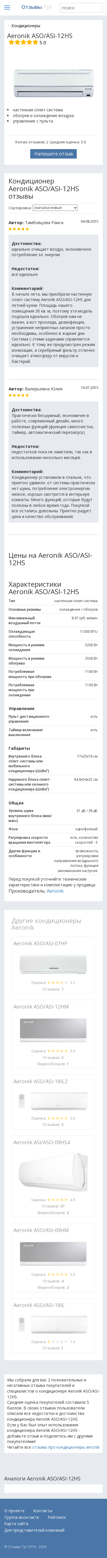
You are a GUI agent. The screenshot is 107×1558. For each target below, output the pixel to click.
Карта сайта (16, 1523)
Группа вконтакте (21, 1517)
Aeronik (55, 891)
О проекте (14, 1510)
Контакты (42, 1510)
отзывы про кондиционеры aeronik (66, 1447)
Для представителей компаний (34, 1530)
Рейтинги (57, 1517)
